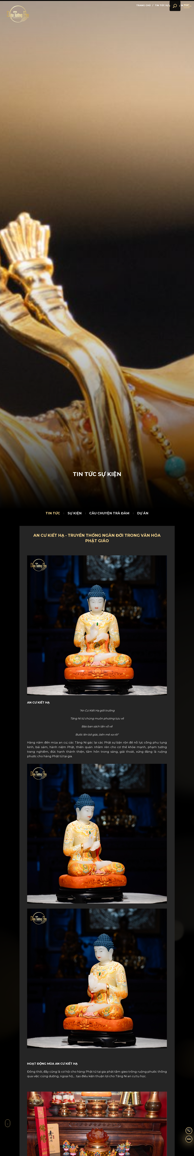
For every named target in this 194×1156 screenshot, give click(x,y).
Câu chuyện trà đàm (109, 513)
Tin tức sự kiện (165, 5)
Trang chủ (143, 5)
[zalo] (186, 1140)
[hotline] (186, 1129)
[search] (170, 13)
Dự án (142, 513)
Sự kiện (75, 513)
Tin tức (53, 513)
